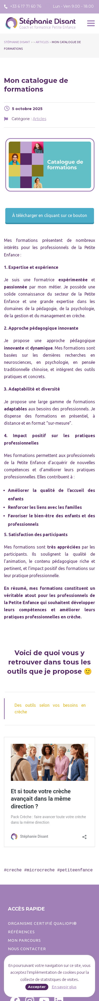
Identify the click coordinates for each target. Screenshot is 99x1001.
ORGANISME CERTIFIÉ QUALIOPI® (42, 923)
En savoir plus (64, 987)
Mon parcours (24, 940)
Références (21, 932)
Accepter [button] (37, 987)
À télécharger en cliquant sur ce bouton (49, 215)
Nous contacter (27, 949)
